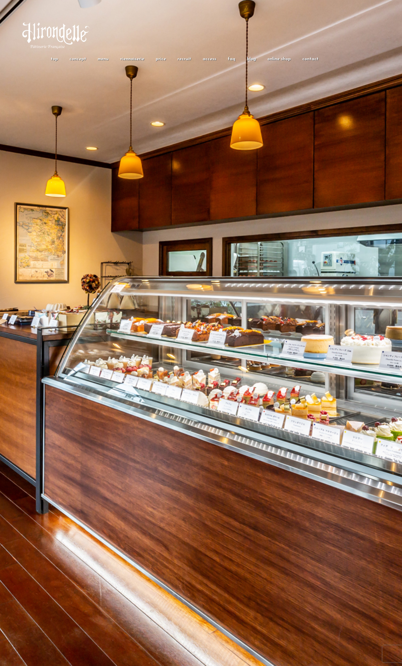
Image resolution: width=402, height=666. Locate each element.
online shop (279, 59)
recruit (184, 59)
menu (103, 59)
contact (310, 59)
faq (231, 59)
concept (78, 59)
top (54, 59)
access (209, 59)
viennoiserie (132, 59)
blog (251, 59)
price (161, 59)
